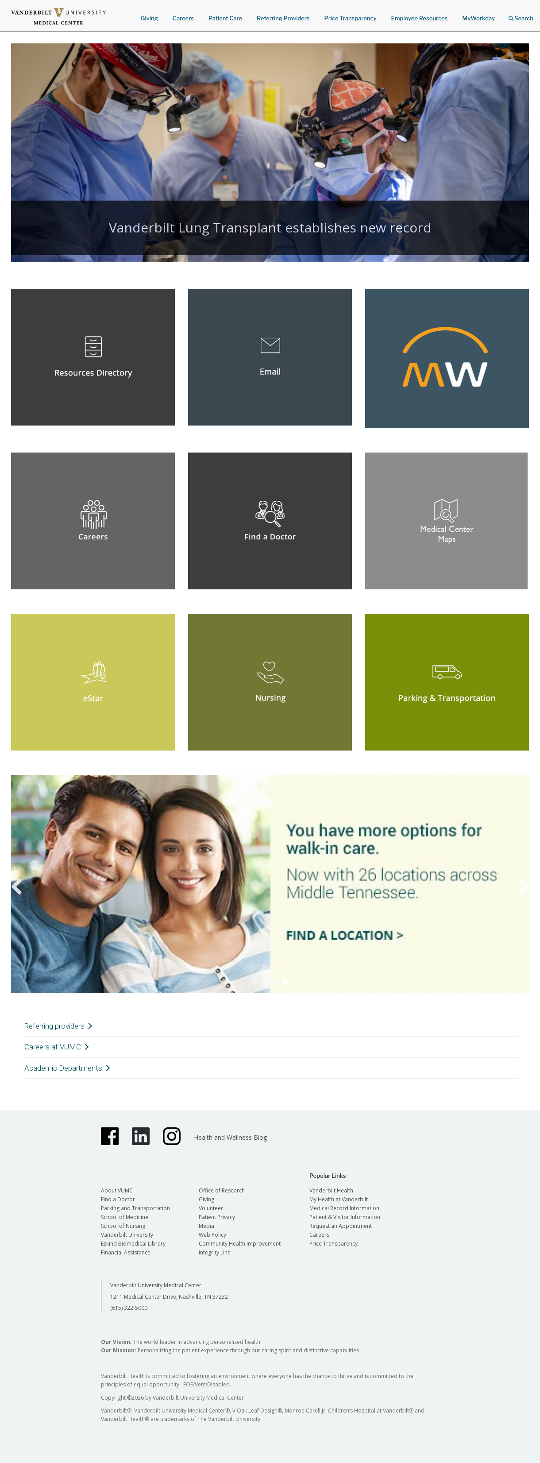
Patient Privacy (217, 1217)
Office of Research (222, 1190)
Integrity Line (215, 1252)
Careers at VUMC (52, 1046)
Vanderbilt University (127, 1235)
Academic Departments (63, 1068)
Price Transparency (350, 18)
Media (206, 1226)
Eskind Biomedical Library (133, 1243)
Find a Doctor (118, 1199)
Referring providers (54, 1026)
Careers (183, 18)
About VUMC (117, 1190)
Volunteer (211, 1208)
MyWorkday (478, 18)
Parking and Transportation (135, 1208)
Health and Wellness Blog (230, 1137)
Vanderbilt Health (331, 1190)
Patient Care (225, 18)
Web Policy (212, 1235)
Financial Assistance (125, 1252)
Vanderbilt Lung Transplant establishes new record (270, 227)
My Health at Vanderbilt (338, 1199)
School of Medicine (124, 1217)
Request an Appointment (340, 1226)
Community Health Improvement (240, 1243)
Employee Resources (419, 18)
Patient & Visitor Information (344, 1217)
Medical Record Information (344, 1208)
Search (521, 15)
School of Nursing (123, 1226)
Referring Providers (283, 18)
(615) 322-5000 (128, 1308)
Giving (149, 18)
